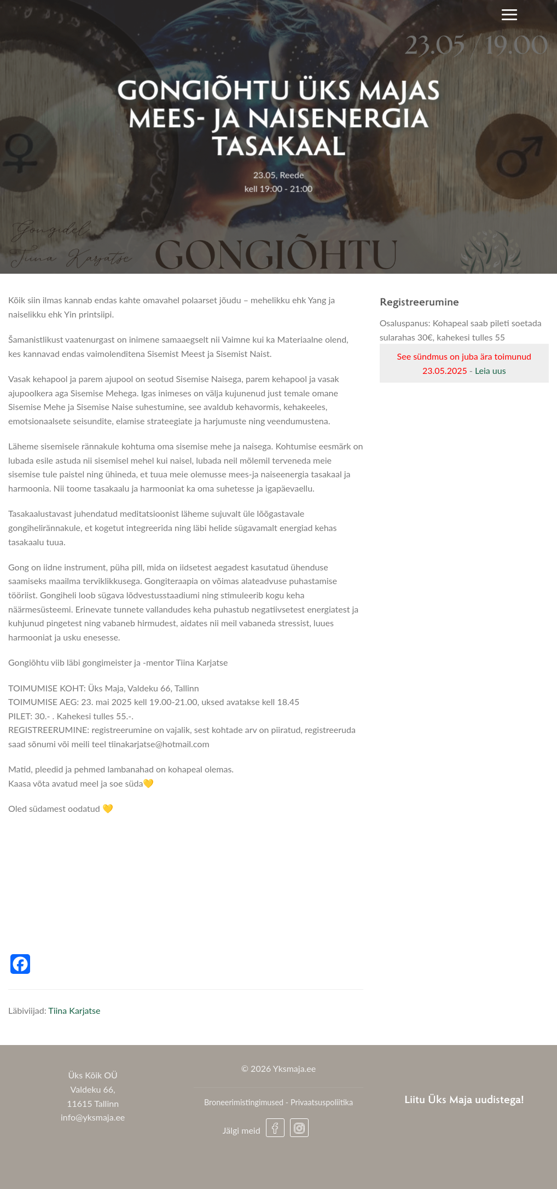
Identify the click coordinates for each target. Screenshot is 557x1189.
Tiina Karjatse (74, 1010)
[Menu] (509, 14)
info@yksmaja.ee (93, 1117)
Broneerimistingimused (243, 1102)
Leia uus (490, 370)
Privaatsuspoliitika (322, 1102)
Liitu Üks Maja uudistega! (464, 1099)
